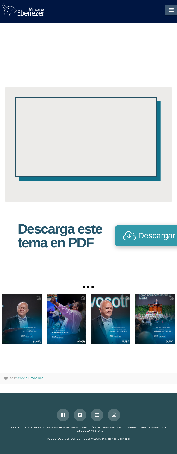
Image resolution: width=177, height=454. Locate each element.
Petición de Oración (98, 427)
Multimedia (128, 427)
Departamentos (153, 427)
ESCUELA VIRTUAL (90, 430)
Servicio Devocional (30, 378)
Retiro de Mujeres (26, 427)
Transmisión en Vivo (61, 427)
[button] (171, 10)
